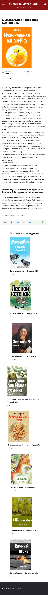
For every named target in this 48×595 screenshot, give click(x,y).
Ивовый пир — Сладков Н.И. (24, 530)
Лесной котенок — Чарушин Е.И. (24, 313)
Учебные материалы (24, 4)
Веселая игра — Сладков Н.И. (24, 487)
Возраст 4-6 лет (8, 215)
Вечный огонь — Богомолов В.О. (24, 573)
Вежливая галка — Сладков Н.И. (24, 271)
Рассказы (20, 215)
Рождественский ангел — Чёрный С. (24, 445)
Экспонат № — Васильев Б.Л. (24, 356)
